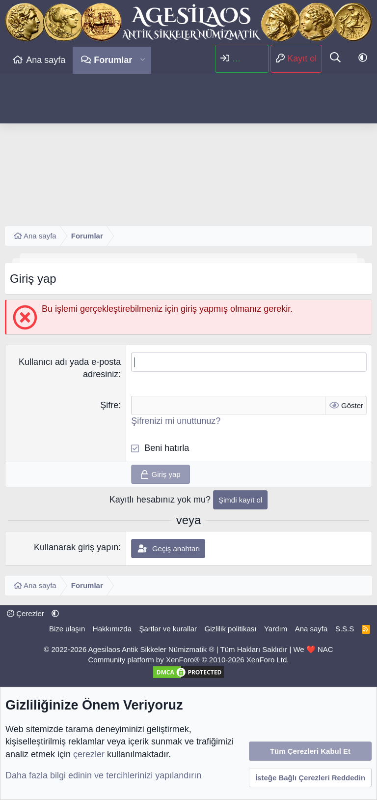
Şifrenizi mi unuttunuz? (175, 421)
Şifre (109, 405)
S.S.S (344, 628)
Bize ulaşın (67, 628)
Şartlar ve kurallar (168, 628)
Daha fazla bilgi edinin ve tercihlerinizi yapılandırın (103, 775)
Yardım (275, 628)
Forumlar (113, 60)
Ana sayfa (45, 60)
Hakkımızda (112, 628)
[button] (143, 60)
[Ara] (335, 58)
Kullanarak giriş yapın (76, 547)
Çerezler (25, 613)
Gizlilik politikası (231, 628)
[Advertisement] (188, 147)
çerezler (89, 754)
